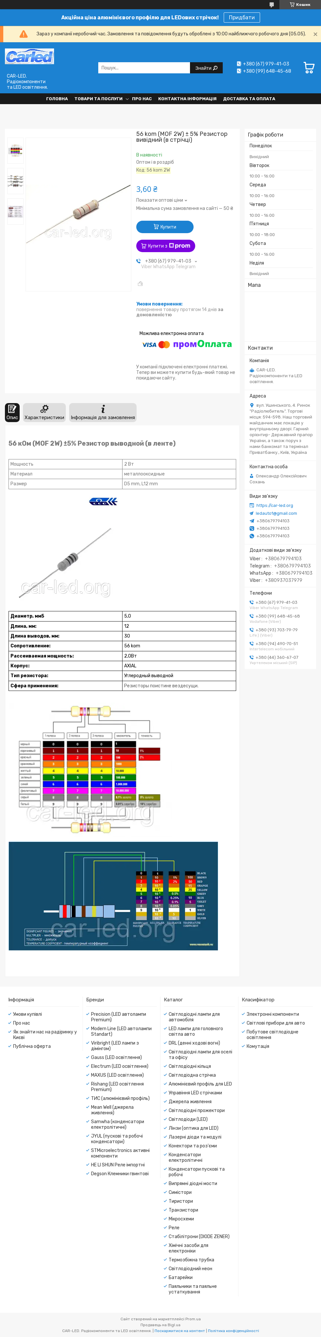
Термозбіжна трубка (191, 1260)
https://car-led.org (274, 505)
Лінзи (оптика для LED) (193, 1128)
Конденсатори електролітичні (185, 1157)
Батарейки (181, 1277)
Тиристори (181, 1201)
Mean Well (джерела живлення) (112, 1110)
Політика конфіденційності (233, 1330)
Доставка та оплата (249, 98)
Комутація (258, 1046)
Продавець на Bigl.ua (160, 1325)
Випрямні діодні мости (193, 1183)
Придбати (242, 17)
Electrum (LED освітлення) (119, 1066)
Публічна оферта (32, 1046)
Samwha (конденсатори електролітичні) (117, 1124)
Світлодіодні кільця (190, 1066)
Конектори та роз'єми (193, 1146)
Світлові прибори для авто (276, 1023)
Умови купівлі (27, 1014)
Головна (57, 98)
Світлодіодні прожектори (197, 1110)
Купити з (169, 246)
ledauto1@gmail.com (276, 513)
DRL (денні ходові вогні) (194, 1043)
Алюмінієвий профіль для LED (200, 1084)
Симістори (180, 1192)
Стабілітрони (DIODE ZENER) (199, 1236)
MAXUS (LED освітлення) (117, 1075)
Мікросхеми (181, 1219)
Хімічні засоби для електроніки (188, 1248)
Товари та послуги (98, 98)
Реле (174, 1228)
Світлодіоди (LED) (188, 1119)
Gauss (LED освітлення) (116, 1057)
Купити (168, 227)
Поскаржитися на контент (180, 1330)
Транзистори (183, 1210)
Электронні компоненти (273, 1014)
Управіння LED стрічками (195, 1093)
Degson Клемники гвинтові (120, 1174)
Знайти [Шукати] (204, 68)
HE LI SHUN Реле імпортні (118, 1165)
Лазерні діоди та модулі (195, 1137)
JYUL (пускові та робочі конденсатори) (117, 1138)
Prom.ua (193, 1319)
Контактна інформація (187, 98)
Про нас (142, 98)
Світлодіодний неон (190, 1269)
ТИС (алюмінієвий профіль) (120, 1098)
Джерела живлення (190, 1102)
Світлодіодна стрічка (192, 1075)
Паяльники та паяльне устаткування (193, 1289)
